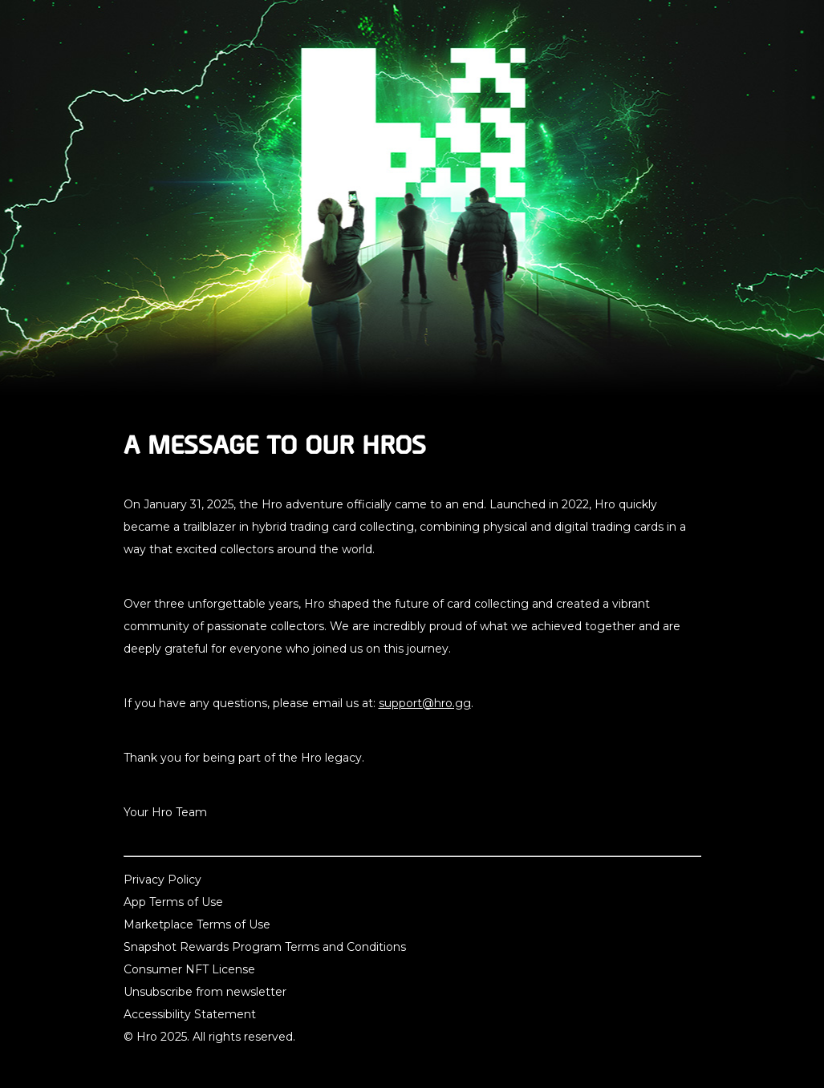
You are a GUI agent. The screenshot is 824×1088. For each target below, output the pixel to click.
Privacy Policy (162, 879)
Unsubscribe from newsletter (205, 992)
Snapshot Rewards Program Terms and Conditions (265, 947)
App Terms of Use (173, 902)
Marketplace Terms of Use (197, 924)
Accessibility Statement (190, 1014)
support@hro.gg (425, 703)
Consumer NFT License (189, 969)
